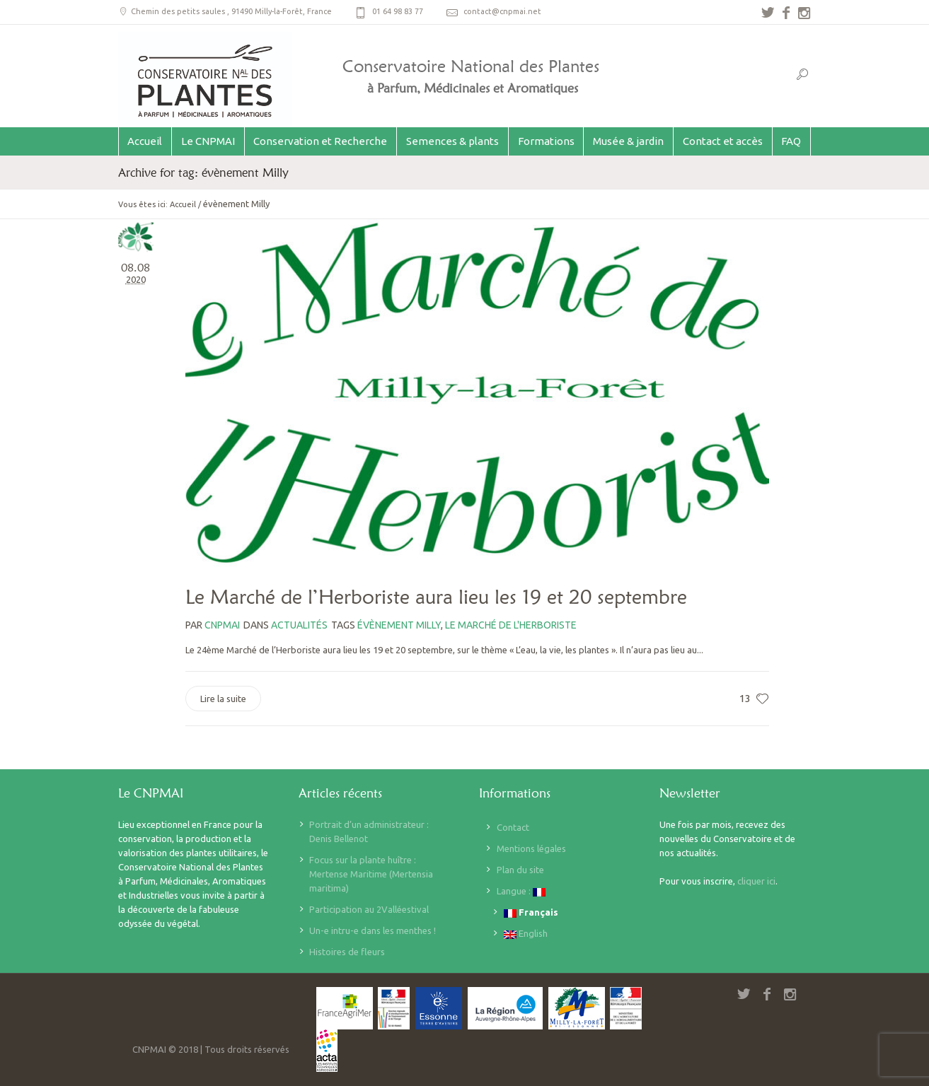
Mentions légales (531, 848)
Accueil (183, 204)
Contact (513, 827)
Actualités (299, 625)
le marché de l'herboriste (511, 625)
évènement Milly (399, 625)
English (526, 933)
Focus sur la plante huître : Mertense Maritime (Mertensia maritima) (371, 874)
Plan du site (520, 870)
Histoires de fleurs (347, 952)
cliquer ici (756, 881)
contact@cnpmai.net (502, 11)
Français (531, 912)
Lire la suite (223, 698)
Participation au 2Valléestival (369, 909)
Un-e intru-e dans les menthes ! (372, 930)
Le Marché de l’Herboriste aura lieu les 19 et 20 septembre (436, 597)
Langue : (521, 891)
